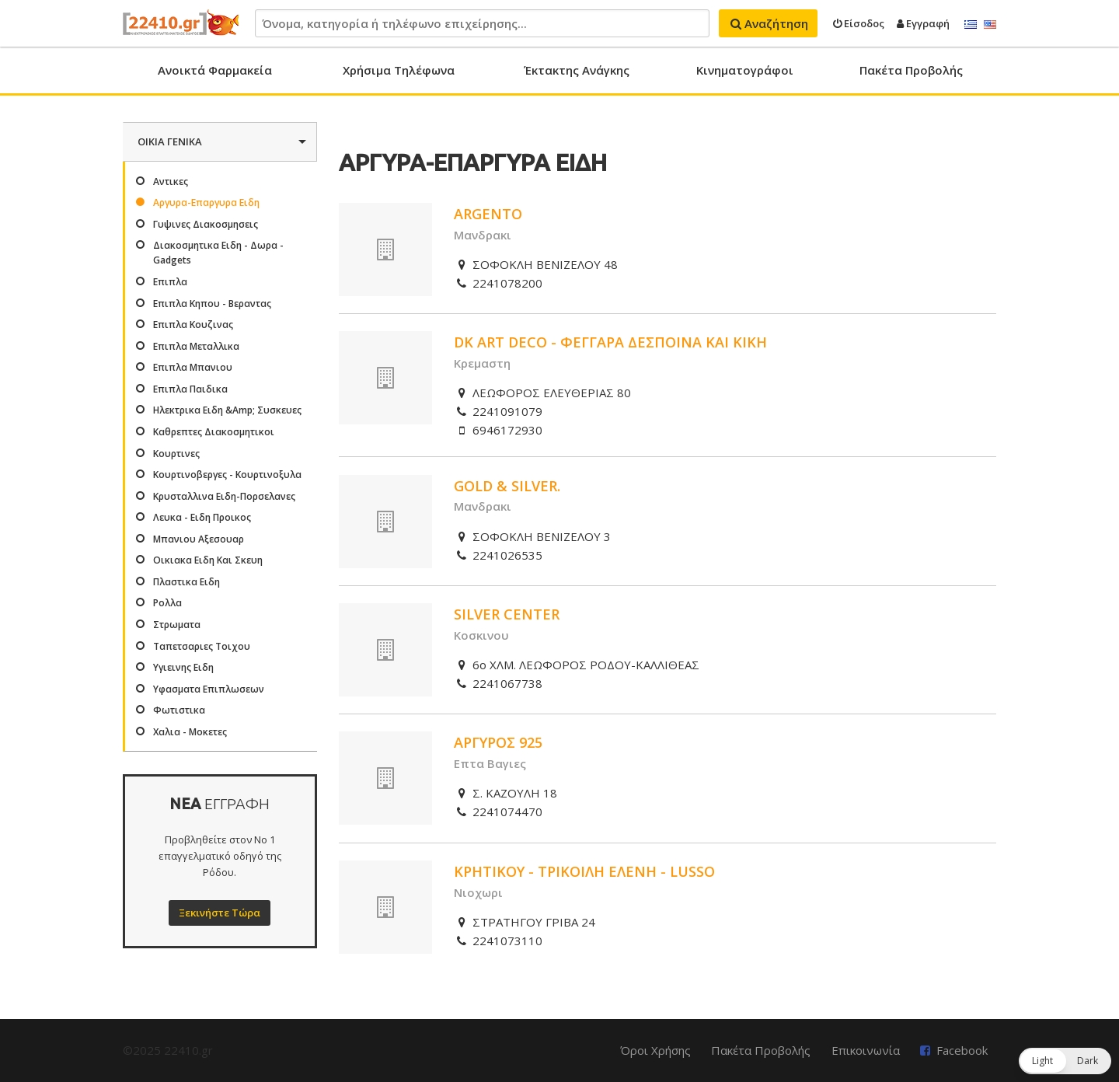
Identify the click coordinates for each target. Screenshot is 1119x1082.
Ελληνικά (970, 25)
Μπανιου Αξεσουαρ (198, 539)
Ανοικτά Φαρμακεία (215, 70)
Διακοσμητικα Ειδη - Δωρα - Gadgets (218, 253)
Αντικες (170, 181)
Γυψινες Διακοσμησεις (205, 224)
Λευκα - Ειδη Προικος (202, 517)
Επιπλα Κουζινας (193, 324)
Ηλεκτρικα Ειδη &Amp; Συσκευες (227, 410)
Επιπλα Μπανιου (192, 367)
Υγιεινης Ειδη (183, 667)
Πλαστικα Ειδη (186, 581)
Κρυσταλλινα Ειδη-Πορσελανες (224, 496)
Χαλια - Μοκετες (190, 731)
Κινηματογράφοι (744, 70)
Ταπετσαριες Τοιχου (201, 646)
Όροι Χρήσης (655, 1050)
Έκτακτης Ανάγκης (576, 70)
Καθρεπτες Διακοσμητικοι (213, 431)
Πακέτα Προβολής (911, 70)
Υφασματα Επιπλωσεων (208, 689)
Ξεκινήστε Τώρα (219, 913)
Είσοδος (858, 23)
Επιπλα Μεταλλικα (196, 346)
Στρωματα (176, 624)
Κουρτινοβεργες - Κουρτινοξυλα (227, 474)
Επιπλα (170, 281)
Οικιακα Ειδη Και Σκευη (208, 560)
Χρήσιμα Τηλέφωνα (399, 70)
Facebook (962, 1050)
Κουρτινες (176, 453)
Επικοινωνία (865, 1050)
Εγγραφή (923, 23)
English (990, 25)
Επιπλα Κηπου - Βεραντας (212, 303)
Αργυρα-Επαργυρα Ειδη (206, 202)
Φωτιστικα (179, 710)
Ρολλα (167, 602)
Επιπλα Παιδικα (190, 389)
